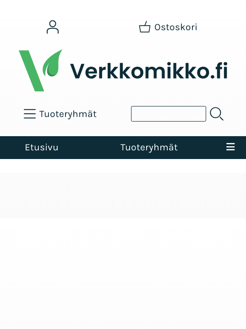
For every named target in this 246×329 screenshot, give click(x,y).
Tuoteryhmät (149, 147)
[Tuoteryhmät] (61, 114)
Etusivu (42, 147)
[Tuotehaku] (168, 114)
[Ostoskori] (169, 27)
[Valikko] (230, 147)
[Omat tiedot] (53, 27)
